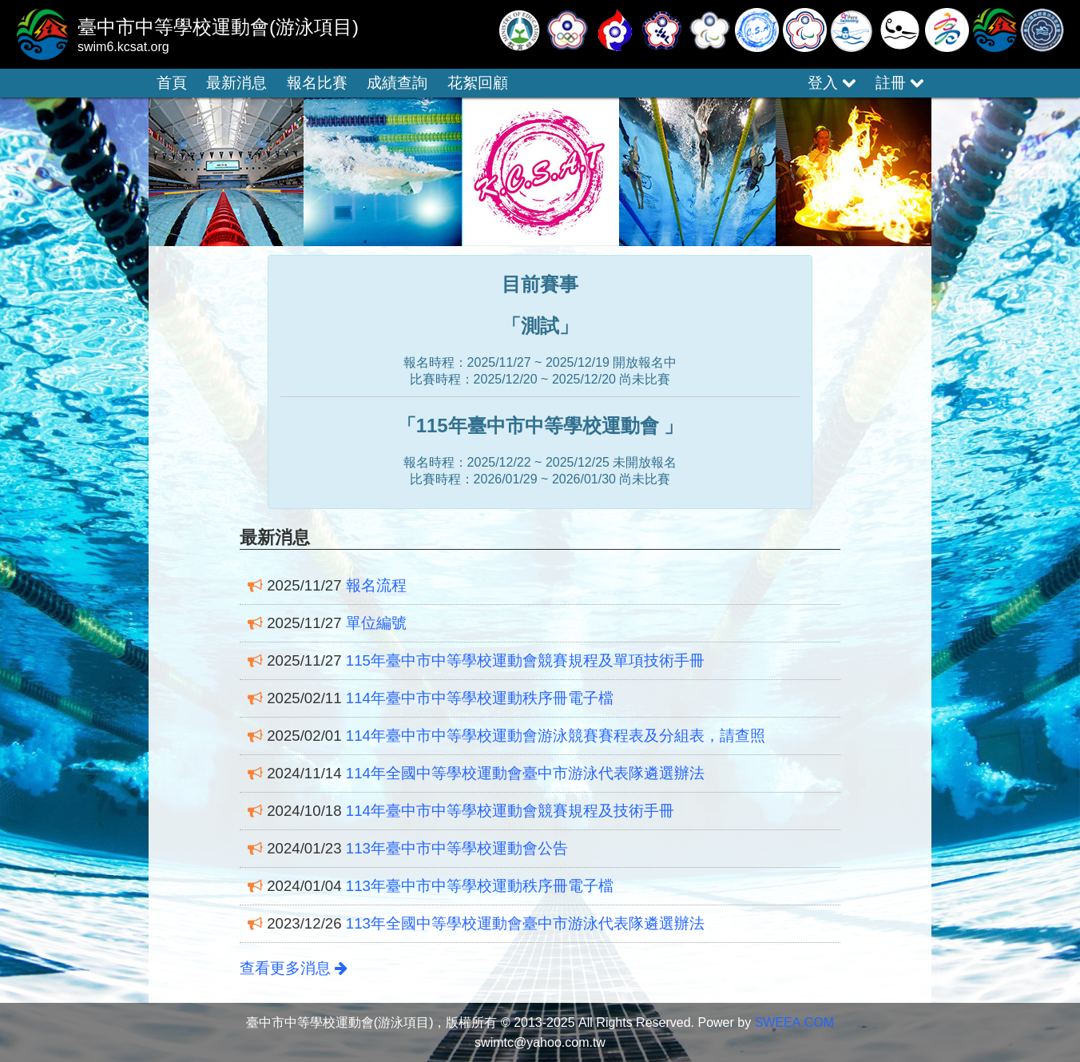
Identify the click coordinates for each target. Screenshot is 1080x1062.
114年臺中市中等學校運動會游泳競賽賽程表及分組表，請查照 (555, 735)
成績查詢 (397, 82)
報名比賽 (317, 82)
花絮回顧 (477, 82)
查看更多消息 (293, 968)
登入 (832, 82)
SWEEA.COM (795, 1022)
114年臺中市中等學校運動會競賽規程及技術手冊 (510, 810)
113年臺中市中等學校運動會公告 (457, 848)
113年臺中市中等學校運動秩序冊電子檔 (479, 885)
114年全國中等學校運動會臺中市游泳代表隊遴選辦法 (525, 773)
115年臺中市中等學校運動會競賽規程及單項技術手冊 (525, 660)
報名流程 (376, 585)
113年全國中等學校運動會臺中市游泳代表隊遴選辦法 (525, 923)
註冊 (899, 82)
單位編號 (376, 623)
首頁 (172, 82)
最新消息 (236, 82)
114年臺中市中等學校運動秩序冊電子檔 (479, 698)
